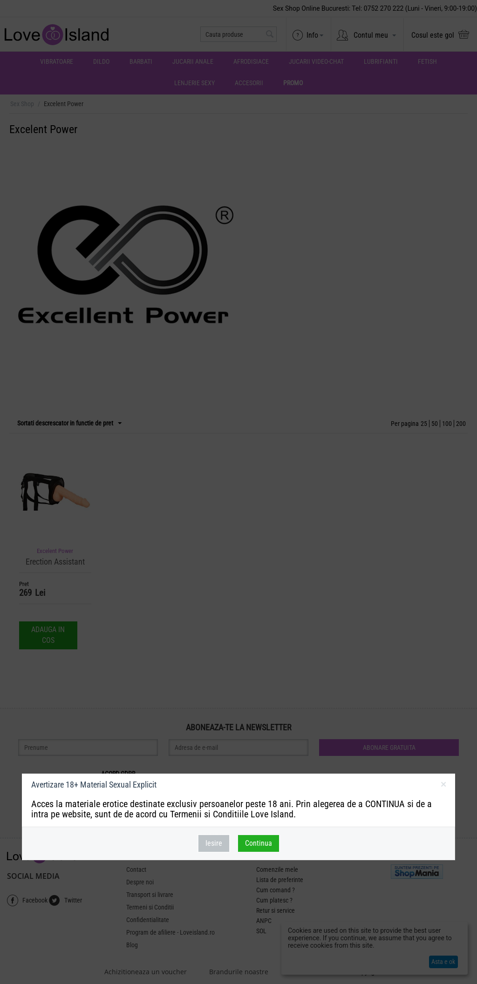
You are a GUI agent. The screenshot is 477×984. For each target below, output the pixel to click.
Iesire (213, 843)
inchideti (443, 786)
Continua (258, 843)
